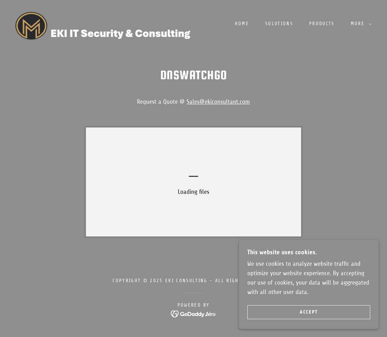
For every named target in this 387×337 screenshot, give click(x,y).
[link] (108, 23)
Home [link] (242, 23)
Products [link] (322, 23)
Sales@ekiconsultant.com (218, 101)
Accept (309, 312)
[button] (359, 24)
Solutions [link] (279, 23)
